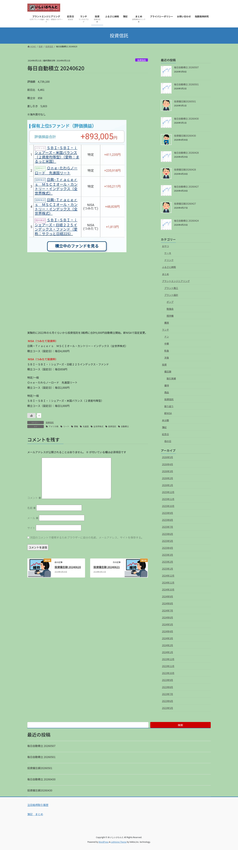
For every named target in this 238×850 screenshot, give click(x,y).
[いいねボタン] (31, 415)
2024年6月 (167, 617)
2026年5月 (167, 457)
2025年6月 (167, 534)
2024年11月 (168, 582)
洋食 (166, 357)
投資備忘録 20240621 (106, 567)
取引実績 (171, 378)
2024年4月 (167, 631)
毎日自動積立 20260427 (186, 186)
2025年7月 (167, 526)
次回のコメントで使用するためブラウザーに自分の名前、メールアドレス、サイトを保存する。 (87, 537)
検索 (180, 725)
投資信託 (141, 60)
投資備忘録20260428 (185, 169)
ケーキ (167, 253)
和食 (166, 350)
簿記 (164, 427)
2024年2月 (167, 645)
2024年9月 (167, 596)
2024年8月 (167, 603)
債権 (76, 426)
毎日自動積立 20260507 (186, 67)
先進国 (86, 426)
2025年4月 (167, 547)
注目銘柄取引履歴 (37, 805)
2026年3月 (167, 471)
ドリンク (169, 260)
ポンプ (170, 302)
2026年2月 (167, 478)
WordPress (104, 841)
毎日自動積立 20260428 (186, 152)
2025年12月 (168, 492)
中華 (166, 343)
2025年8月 (167, 520)
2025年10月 (168, 506)
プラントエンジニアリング (176, 281)
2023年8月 (167, 687)
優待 (166, 385)
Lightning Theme (118, 841)
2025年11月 (168, 499)
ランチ (165, 329)
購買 (166, 322)
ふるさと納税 (169, 267)
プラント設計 (171, 295)
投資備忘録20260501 (185, 101)
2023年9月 (167, 680)
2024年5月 (167, 624)
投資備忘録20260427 (185, 203)
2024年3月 (167, 638)
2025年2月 (167, 561)
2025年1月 (167, 568)
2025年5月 (167, 541)
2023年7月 (167, 694)
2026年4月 (167, 464)
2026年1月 (167, 485)
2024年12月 (168, 575)
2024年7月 (167, 610)
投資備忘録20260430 (185, 135)
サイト (31, 528)
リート (66, 426)
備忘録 (167, 371)
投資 (164, 364)
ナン (166, 336)
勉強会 (170, 308)
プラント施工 (171, 288)
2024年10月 (168, 589)
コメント (34, 498)
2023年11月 (168, 666)
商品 (166, 392)
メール (33, 518)
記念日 (165, 434)
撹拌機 (170, 315)
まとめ (165, 274)
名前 (31, 508)
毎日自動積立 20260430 (186, 118)
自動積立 (125, 426)
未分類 (165, 420)
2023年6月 (167, 701)
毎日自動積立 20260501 (186, 84)
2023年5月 (167, 708)
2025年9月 (167, 513)
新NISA (168, 413)
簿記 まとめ (35, 814)
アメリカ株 (53, 426)
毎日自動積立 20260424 (186, 220)
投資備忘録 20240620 (68, 567)
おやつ (165, 246)
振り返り (169, 406)
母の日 (167, 441)
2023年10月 (168, 673)
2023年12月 (168, 659)
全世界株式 (98, 426)
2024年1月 (167, 652)
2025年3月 (167, 554)
